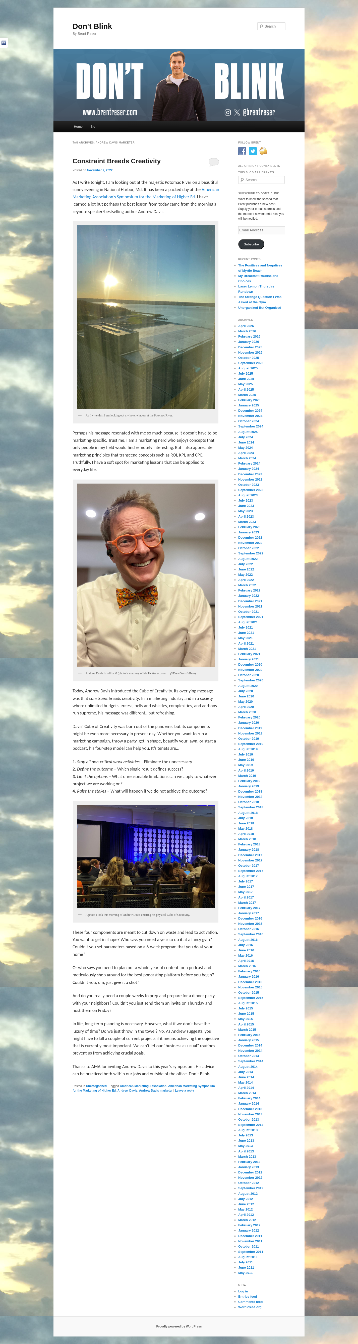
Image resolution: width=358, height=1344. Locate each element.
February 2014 (249, 1098)
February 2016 (249, 971)
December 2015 (250, 982)
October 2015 (248, 992)
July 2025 (245, 373)
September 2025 (250, 363)
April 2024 (246, 453)
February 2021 (249, 654)
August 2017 (248, 876)
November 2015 (250, 987)
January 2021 (248, 659)
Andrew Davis (127, 1090)
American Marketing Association (143, 1086)
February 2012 (249, 1225)
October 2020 (248, 675)
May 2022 (245, 574)
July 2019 (245, 754)
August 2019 (248, 749)
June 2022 (246, 569)
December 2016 (250, 918)
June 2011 (246, 1267)
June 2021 (246, 633)
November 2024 (250, 416)
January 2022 (248, 596)
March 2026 (247, 331)
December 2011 (250, 1236)
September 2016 (250, 934)
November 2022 (250, 543)
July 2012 (245, 1199)
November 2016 (250, 924)
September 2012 (250, 1188)
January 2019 (248, 786)
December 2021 (250, 601)
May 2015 (245, 1019)
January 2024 (248, 469)
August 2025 (248, 368)
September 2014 (250, 1061)
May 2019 (245, 765)
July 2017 (245, 881)
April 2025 (246, 389)
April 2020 (246, 707)
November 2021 (250, 606)
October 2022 (248, 548)
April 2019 (246, 770)
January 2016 (248, 976)
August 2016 (248, 940)
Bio (92, 126)
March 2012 (247, 1220)
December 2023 (250, 474)
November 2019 (250, 733)
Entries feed (247, 1296)
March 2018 (247, 839)
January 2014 (248, 1103)
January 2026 (248, 342)
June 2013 (246, 1140)
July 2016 (245, 945)
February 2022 (249, 590)
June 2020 (246, 696)
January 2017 (248, 913)
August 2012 (248, 1194)
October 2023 (248, 485)
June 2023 (246, 506)
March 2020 (247, 712)
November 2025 (250, 352)
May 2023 (245, 511)
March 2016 (247, 966)
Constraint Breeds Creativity (117, 161)
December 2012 (250, 1172)
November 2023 (250, 479)
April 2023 (246, 516)
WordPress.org (250, 1307)
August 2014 (248, 1067)
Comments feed (250, 1302)
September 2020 (250, 680)
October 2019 (248, 738)
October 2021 (248, 612)
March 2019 (247, 776)
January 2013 (248, 1167)
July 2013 (245, 1135)
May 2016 (245, 955)
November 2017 (250, 860)
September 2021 (250, 617)
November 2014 (250, 1051)
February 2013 (249, 1162)
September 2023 (250, 490)
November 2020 (250, 670)
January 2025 (248, 405)
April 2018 (246, 834)
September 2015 (250, 998)
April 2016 (246, 961)
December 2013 (250, 1109)
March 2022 (247, 585)
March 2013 (247, 1156)
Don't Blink (92, 26)
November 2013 (250, 1114)
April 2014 (246, 1088)
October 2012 (248, 1183)
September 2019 (250, 744)
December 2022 (250, 537)
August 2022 (248, 559)
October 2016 (248, 929)
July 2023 (245, 500)
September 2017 (250, 871)
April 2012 (246, 1215)
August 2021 (248, 622)
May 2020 (245, 701)
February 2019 (249, 781)
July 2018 (245, 818)
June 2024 (246, 442)
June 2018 (246, 823)
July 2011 (245, 1262)
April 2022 (246, 580)
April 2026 (246, 326)
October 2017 (248, 865)
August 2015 (248, 1003)
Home (78, 126)
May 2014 (245, 1082)
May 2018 (245, 828)
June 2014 (246, 1077)
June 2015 (246, 1013)
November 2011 (250, 1241)
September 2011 (250, 1252)
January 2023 (248, 532)
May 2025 (245, 384)
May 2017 (245, 892)
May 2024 (245, 448)
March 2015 (247, 1029)
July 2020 (245, 691)
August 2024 (248, 432)
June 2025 (246, 379)
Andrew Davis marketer (155, 1090)
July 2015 (245, 1008)
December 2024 (250, 410)
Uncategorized (96, 1086)
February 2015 (249, 1035)
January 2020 (248, 722)
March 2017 (247, 903)
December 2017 (250, 855)
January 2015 (248, 1040)
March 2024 (247, 458)
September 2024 (250, 426)
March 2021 (247, 649)
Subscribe (251, 244)
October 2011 (248, 1246)
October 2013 (248, 1119)
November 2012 (250, 1177)
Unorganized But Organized (259, 308)
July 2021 (245, 627)
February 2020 (249, 717)
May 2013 (245, 1146)
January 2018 (248, 849)
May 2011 (245, 1273)
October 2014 (248, 1056)
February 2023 (249, 527)
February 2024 (249, 463)
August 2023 (248, 495)
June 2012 (246, 1204)
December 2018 (250, 791)
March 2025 (247, 395)
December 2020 (250, 664)
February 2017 (249, 908)
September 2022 (250, 553)
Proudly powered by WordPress (179, 1326)
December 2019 (250, 728)
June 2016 (246, 950)
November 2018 (250, 797)
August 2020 (248, 686)
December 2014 (250, 1045)
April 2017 (246, 897)
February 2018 (249, 844)
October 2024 (248, 421)
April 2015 (246, 1024)
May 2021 (245, 638)
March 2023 (247, 522)
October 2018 (248, 802)
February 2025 (249, 400)
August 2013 (248, 1130)
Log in (243, 1291)
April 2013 (246, 1151)
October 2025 (248, 358)
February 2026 (249, 336)
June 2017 (246, 886)
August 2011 (248, 1257)
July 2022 (245, 564)
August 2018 (248, 813)
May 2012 (245, 1209)
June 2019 (246, 760)
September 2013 (250, 1125)
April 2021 (246, 643)
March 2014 (247, 1093)
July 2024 (245, 437)
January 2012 (248, 1230)
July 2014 (245, 1072)
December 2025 (250, 347)
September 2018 (250, 807)
